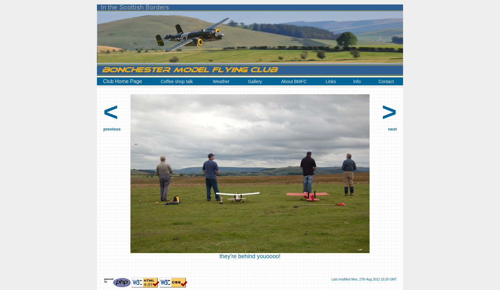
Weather (221, 81)
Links (331, 81)
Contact (386, 81)
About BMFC (294, 81)
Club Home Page (122, 81)
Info (357, 81)
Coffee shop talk (177, 81)
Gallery (255, 81)
